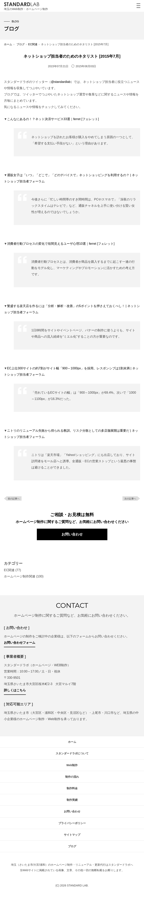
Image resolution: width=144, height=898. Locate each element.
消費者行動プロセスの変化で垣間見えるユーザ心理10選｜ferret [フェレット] (60, 243)
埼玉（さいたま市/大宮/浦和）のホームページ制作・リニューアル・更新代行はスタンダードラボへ (72, 864)
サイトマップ (72, 834)
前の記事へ (14, 498)
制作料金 (72, 788)
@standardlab (61, 81)
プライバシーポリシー (72, 823)
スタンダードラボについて (72, 753)
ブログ (20, 44)
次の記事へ (130, 498)
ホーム (8, 44)
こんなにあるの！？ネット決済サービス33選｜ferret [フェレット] (53, 119)
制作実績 (72, 799)
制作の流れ (72, 776)
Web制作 (72, 765)
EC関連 (32, 44)
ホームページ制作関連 (19, 576)
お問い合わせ (72, 534)
